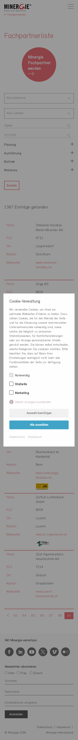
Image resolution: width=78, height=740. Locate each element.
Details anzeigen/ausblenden (33, 402)
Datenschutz (17, 437)
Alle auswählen (39, 425)
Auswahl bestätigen (39, 413)
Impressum (35, 437)
